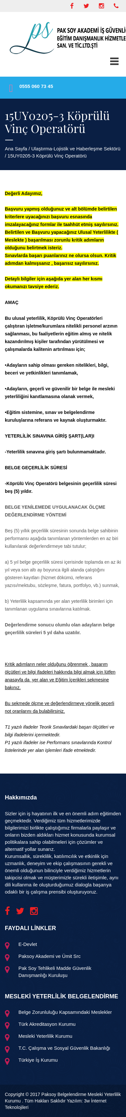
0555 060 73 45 (36, 86)
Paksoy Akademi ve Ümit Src (49, 956)
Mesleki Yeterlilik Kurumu (45, 1036)
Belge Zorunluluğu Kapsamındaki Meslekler (65, 1012)
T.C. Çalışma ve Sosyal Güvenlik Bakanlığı (64, 1048)
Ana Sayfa (16, 148)
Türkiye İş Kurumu (38, 1060)
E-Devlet (27, 944)
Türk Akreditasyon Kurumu (47, 1024)
